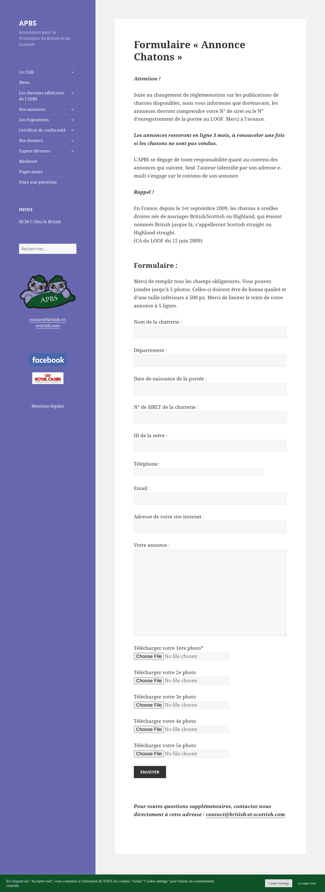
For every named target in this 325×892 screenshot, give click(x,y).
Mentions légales (47, 406)
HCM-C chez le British (40, 221)
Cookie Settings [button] (278, 883)
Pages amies (31, 171)
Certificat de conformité (42, 130)
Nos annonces (32, 109)
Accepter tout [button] (307, 883)
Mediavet (28, 161)
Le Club (26, 72)
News (24, 82)
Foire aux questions (38, 182)
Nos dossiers (31, 140)
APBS (28, 23)
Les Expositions (34, 120)
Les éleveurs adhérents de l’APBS (41, 96)
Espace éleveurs (34, 151)
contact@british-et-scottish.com (48, 322)
